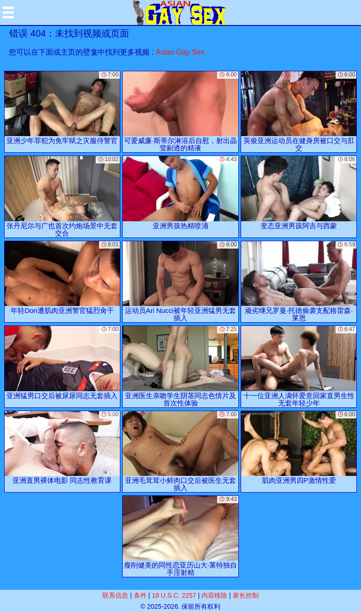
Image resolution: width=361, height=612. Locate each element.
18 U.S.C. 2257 (174, 595)
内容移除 (214, 595)
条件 (140, 595)
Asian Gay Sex (180, 52)
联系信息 (115, 595)
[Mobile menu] (8, 12)
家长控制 (246, 595)
